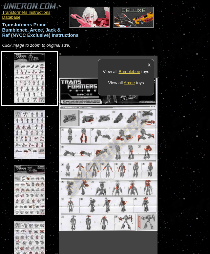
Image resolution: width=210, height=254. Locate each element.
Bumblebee (129, 71)
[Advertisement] (184, 154)
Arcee (129, 82)
